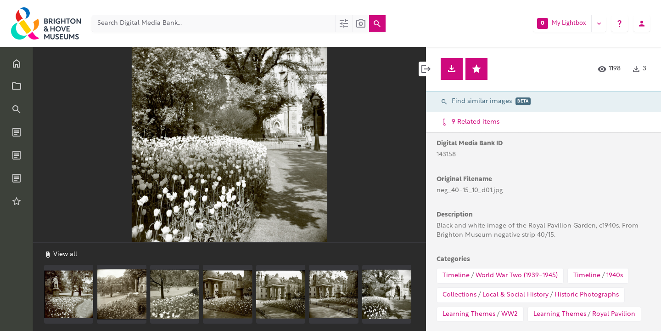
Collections (459, 294)
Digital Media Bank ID (470, 143)
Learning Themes (469, 314)
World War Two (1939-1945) (517, 275)
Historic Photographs (587, 294)
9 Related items (542, 122)
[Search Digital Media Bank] (213, 23)
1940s (614, 275)
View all (60, 254)
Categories (453, 259)
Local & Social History (515, 294)
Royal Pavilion (613, 314)
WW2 (509, 314)
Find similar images (486, 101)
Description (455, 214)
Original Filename (464, 179)
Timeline (456, 275)
